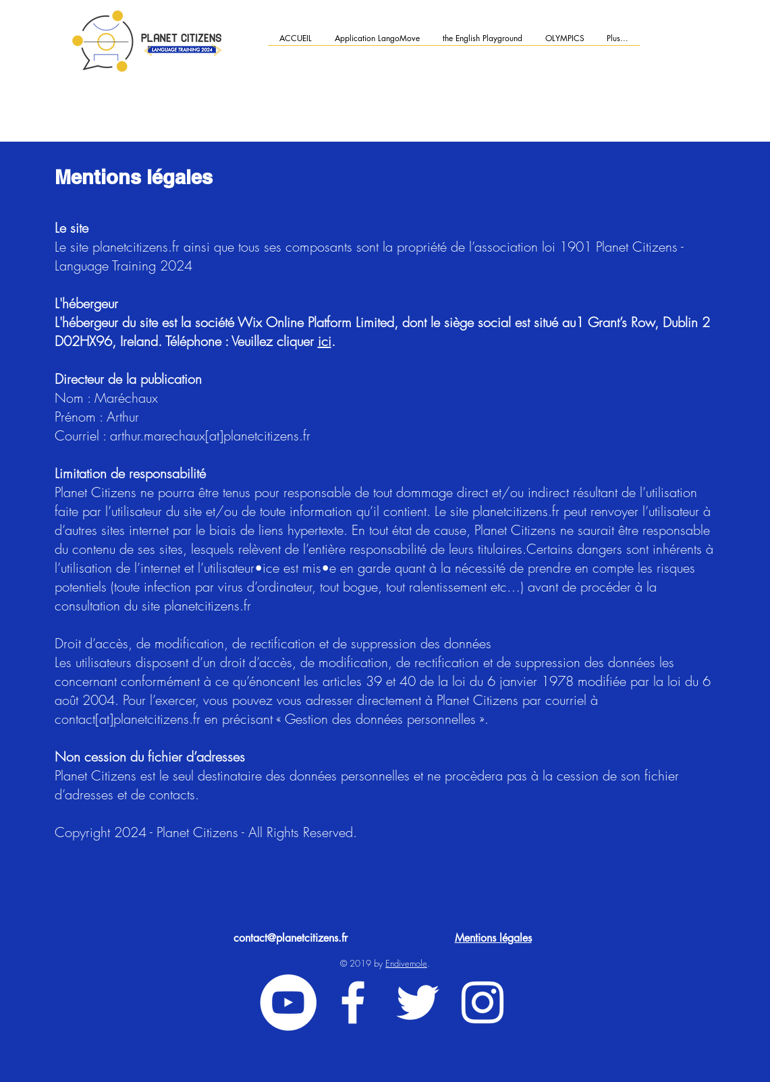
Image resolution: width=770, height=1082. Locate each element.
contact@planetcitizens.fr (290, 938)
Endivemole (406, 963)
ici (324, 341)
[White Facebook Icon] (353, 1002)
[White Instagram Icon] (482, 1002)
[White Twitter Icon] (417, 1002)
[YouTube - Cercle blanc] (288, 1002)
